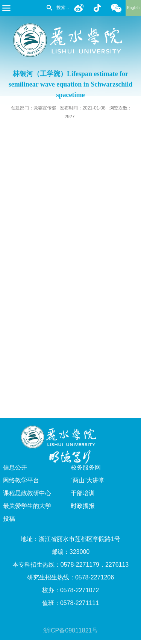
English (133, 8)
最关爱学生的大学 (27, 506)
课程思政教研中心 (27, 493)
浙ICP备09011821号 (70, 630)
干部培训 (83, 493)
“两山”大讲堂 (88, 480)
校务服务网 (86, 467)
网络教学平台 (21, 480)
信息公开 (15, 467)
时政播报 (83, 506)
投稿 (9, 518)
